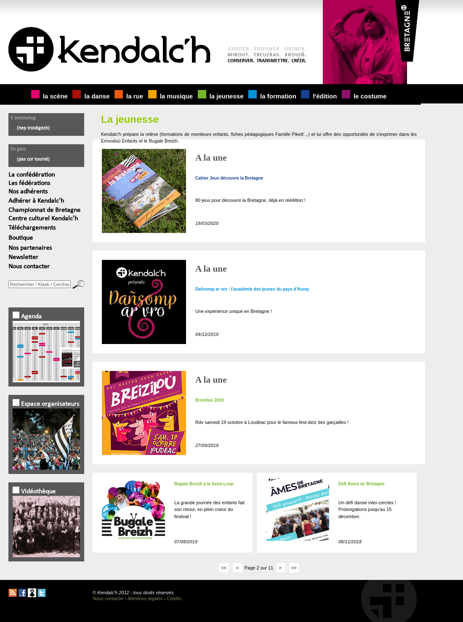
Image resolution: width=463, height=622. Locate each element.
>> (294, 567)
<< (223, 567)
